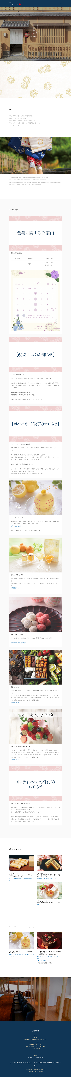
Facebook (31, 1057)
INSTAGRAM (39, 1057)
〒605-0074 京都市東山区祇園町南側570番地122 (35, 1037)
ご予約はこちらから (17, 529)
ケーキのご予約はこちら (44, 960)
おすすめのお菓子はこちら (19, 646)
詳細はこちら (15, 591)
